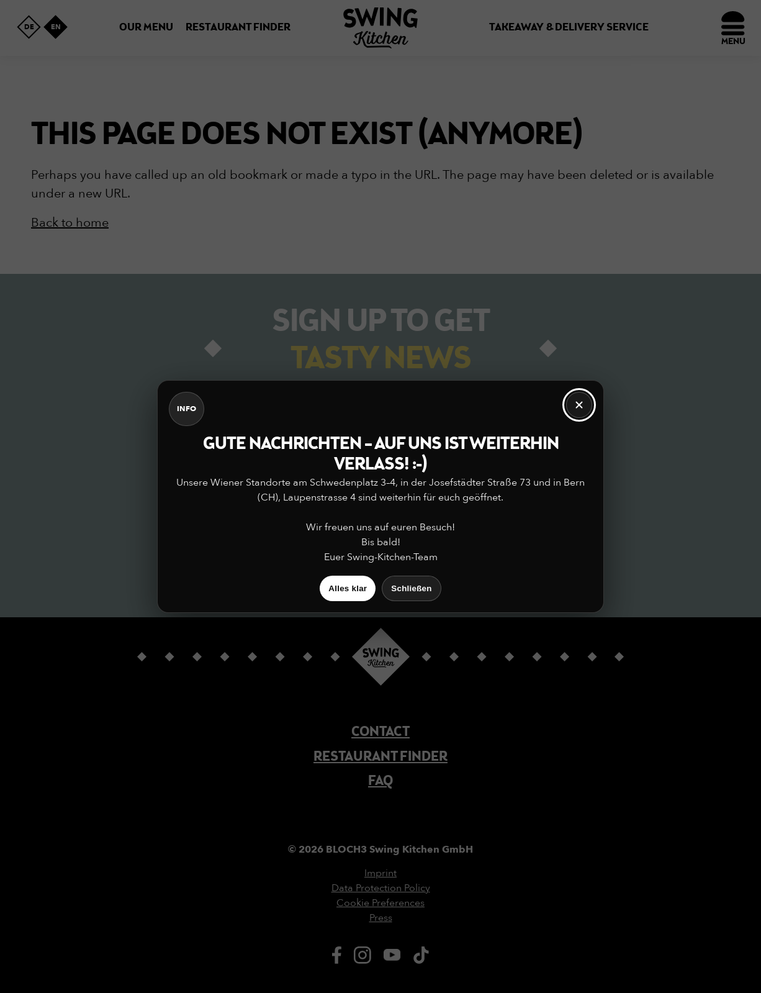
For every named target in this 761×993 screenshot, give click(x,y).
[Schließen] (579, 405)
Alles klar (347, 588)
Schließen (411, 588)
